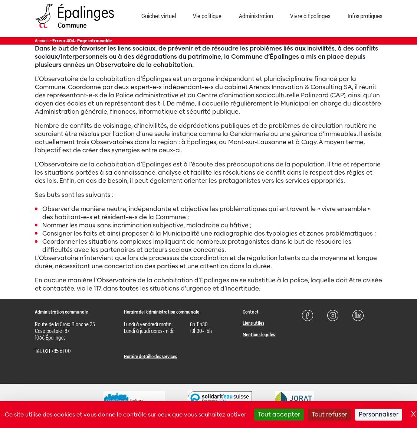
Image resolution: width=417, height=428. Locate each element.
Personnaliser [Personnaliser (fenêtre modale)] (378, 414)
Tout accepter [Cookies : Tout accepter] (279, 414)
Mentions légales (259, 334)
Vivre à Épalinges (310, 16)
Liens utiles (253, 323)
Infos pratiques (365, 16)
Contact (251, 312)
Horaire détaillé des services (150, 356)
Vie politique (207, 16)
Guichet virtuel (158, 16)
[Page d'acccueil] (74, 29)
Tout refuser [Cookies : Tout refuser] (329, 414)
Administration (256, 16)
